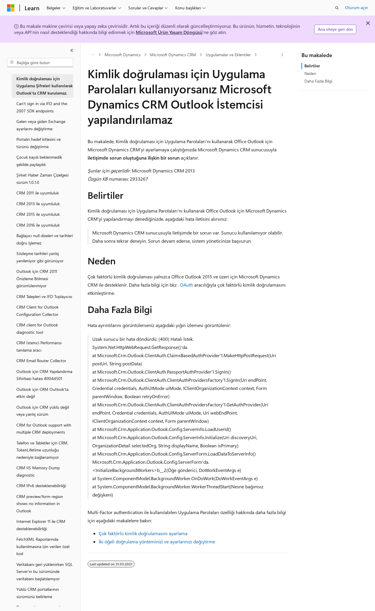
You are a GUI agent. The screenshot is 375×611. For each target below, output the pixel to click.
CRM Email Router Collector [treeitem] (41, 360)
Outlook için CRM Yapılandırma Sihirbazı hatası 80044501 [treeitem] (44, 375)
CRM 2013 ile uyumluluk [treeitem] (38, 203)
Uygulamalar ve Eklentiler (228, 54)
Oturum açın (356, 7)
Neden (310, 73)
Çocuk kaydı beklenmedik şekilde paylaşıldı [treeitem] (39, 160)
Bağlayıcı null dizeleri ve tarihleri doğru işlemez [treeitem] (44, 239)
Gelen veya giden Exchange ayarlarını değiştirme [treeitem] (40, 125)
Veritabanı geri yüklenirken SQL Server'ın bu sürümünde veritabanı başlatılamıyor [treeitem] (44, 571)
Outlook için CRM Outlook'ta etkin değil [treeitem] (42, 392)
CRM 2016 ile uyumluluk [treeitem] (38, 225)
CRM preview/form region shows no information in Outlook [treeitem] (39, 504)
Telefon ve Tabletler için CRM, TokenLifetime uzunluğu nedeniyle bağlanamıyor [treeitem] (42, 450)
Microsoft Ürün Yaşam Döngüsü (169, 32)
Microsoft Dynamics (123, 54)
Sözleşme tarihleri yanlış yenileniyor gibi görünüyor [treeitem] (40, 257)
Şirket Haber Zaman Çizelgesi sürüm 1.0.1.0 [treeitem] (42, 178)
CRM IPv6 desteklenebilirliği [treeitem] (41, 485)
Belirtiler (312, 66)
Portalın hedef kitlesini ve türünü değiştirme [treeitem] (38, 142)
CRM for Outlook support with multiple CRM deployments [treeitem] (43, 428)
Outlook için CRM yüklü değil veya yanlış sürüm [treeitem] (42, 410)
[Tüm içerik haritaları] (93, 54)
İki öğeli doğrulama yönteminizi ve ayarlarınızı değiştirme (157, 541)
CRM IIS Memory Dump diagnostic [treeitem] (38, 471)
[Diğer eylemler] (282, 54)
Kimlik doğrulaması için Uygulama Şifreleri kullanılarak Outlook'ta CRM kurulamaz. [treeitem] (44, 86)
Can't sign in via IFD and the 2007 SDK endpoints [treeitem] (41, 107)
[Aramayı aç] (337, 8)
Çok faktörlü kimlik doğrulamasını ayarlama (143, 533)
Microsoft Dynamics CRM (173, 54)
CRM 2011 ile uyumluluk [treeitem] (37, 193)
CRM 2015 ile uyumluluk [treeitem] (38, 214)
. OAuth (185, 285)
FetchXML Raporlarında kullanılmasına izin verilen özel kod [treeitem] (42, 546)
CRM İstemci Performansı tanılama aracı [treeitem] (39, 346)
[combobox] (40, 62)
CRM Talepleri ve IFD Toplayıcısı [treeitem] (44, 296)
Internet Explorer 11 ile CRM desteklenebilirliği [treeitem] (40, 524)
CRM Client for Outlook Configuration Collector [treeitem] (37, 310)
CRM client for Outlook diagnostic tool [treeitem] (37, 328)
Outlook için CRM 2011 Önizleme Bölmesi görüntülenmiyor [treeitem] (36, 278)
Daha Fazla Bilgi (318, 81)
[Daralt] (72, 50)
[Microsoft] (11, 8)
